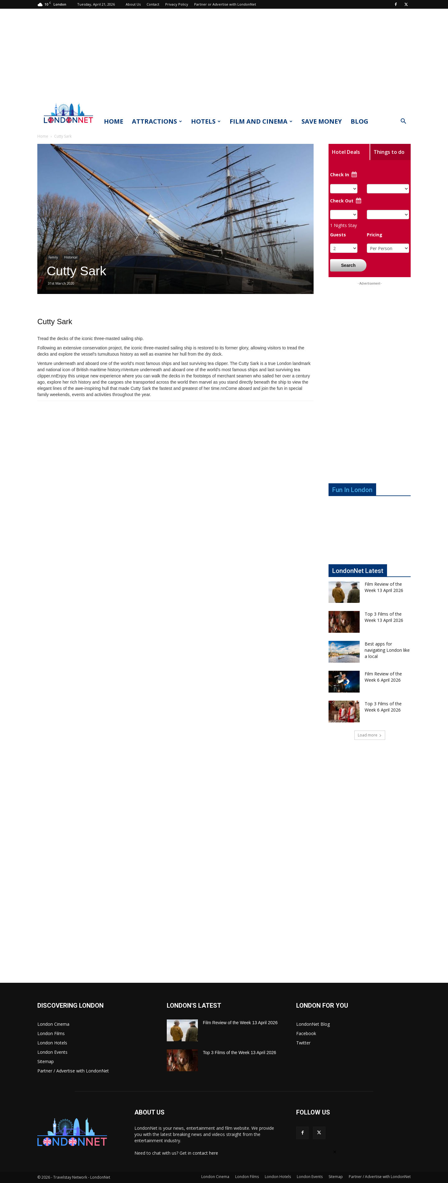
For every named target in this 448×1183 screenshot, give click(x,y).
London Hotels (52, 1043)
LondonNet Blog (313, 1024)
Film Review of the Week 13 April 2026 (384, 587)
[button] (403, 122)
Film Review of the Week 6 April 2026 (383, 677)
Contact (153, 4)
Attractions (157, 121)
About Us (133, 4)
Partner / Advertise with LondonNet (73, 1071)
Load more (370, 735)
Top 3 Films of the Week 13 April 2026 (384, 617)
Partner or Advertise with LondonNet (225, 4)
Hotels (206, 121)
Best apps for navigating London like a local (387, 650)
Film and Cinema (261, 121)
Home (113, 121)
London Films (51, 1033)
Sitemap (45, 1061)
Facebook (306, 1033)
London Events (52, 1052)
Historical (70, 257)
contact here (205, 1153)
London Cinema (53, 1024)
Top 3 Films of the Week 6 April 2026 (383, 707)
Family (53, 257)
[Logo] (68, 125)
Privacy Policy (176, 4)
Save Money (321, 121)
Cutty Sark (54, 321)
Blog (359, 121)
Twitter (303, 1043)
